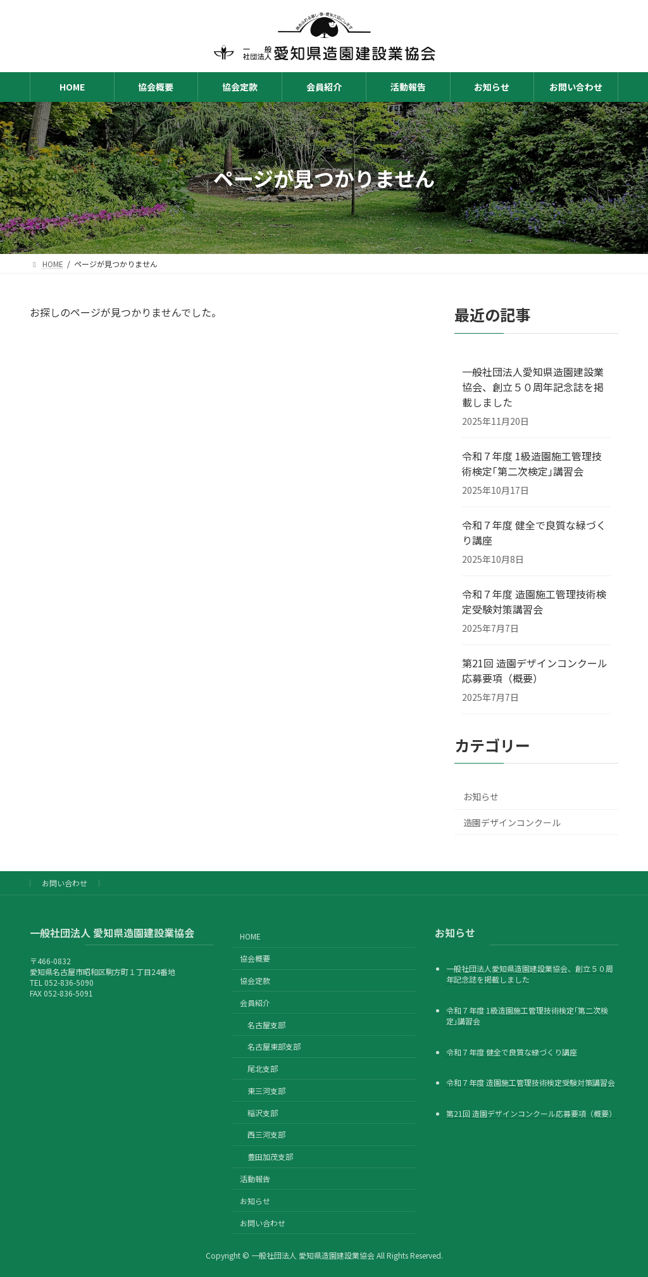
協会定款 (255, 980)
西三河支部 (266, 1134)
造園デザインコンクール (512, 822)
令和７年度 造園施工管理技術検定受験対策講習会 (534, 601)
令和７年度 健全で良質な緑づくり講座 (534, 532)
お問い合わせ (64, 883)
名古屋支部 (266, 1024)
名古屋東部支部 (274, 1046)
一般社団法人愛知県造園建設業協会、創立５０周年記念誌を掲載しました (533, 387)
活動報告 (255, 1178)
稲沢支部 (262, 1112)
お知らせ (481, 796)
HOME (250, 936)
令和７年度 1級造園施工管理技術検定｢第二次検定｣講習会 (532, 463)
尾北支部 (262, 1068)
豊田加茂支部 (270, 1156)
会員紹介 (255, 1002)
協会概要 (255, 958)
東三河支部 (266, 1090)
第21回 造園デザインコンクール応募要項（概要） (535, 670)
